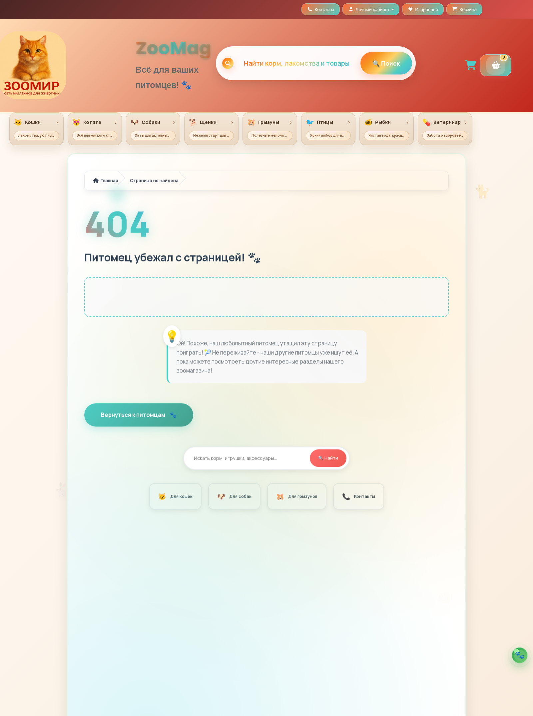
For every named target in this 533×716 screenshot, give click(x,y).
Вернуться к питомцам (133, 415)
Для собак (234, 497)
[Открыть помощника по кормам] (520, 655)
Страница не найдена (154, 181)
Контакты (358, 497)
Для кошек (175, 497)
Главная (105, 181)
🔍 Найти (328, 458)
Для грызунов (296, 497)
